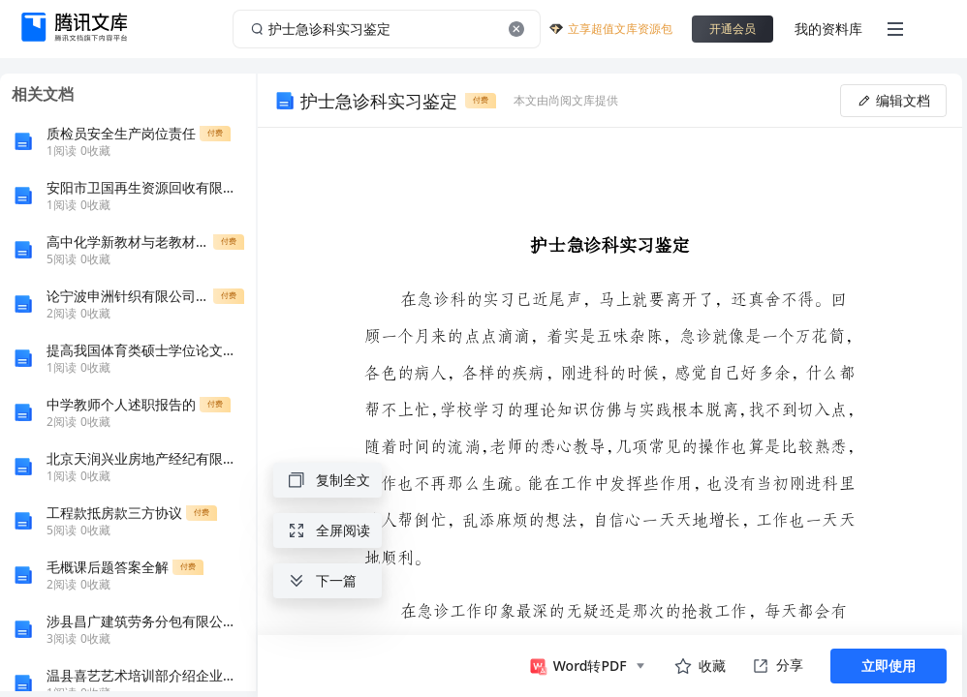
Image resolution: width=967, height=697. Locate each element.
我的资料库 (828, 28)
